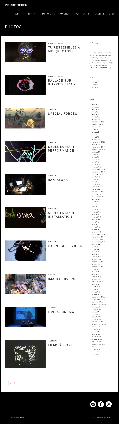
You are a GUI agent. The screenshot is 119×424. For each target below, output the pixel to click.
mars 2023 (96, 117)
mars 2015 (96, 227)
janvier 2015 (96, 232)
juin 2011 (95, 269)
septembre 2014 (98, 242)
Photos (95, 87)
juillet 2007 (96, 349)
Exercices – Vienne (66, 246)
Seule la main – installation (62, 215)
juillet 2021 (96, 129)
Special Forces (62, 113)
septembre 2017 (98, 197)
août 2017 (96, 199)
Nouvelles (18, 14)
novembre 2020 (98, 142)
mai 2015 (95, 222)
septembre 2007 (99, 344)
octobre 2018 (97, 174)
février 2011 (96, 277)
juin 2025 (95, 107)
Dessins (95, 85)
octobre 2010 (97, 282)
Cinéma (32, 14)
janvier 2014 (96, 259)
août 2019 (96, 152)
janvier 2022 (96, 119)
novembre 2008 (98, 322)
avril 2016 (95, 214)
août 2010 (96, 284)
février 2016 (96, 217)
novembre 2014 (98, 237)
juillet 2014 (96, 247)
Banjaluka (58, 180)
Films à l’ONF (60, 345)
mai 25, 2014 (52, 109)
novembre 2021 (98, 122)
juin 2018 (95, 179)
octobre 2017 (97, 194)
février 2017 (96, 212)
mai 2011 (95, 272)
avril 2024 (95, 114)
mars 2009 (96, 319)
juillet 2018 (96, 177)
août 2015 (96, 219)
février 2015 (96, 229)
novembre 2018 (98, 172)
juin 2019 (95, 157)
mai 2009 (96, 314)
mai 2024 (95, 112)
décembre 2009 (98, 297)
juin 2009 (95, 312)
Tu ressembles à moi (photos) (64, 49)
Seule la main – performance (62, 149)
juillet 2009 (96, 309)
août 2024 (96, 109)
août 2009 (96, 307)
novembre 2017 (98, 192)
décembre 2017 (98, 189)
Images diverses (64, 279)
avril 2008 (96, 334)
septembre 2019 (98, 149)
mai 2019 (95, 159)
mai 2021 (95, 134)
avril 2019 (95, 162)
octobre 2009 (97, 302)
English (95, 43)
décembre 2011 (98, 267)
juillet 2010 (96, 287)
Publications (83, 14)
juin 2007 (95, 352)
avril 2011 (95, 274)
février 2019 (96, 167)
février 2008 (97, 339)
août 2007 (96, 347)
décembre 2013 (98, 262)
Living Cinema (61, 312)
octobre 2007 (97, 342)
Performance (48, 14)
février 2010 (96, 294)
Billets (94, 82)
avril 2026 (95, 104)
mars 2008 (96, 337)
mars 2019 (96, 164)
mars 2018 (96, 184)
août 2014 (96, 244)
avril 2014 (95, 254)
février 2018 (96, 187)
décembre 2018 (98, 169)
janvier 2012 (96, 264)
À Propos (100, 14)
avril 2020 (96, 144)
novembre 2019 (98, 147)
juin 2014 (95, 249)
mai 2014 (95, 252)
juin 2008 (95, 332)
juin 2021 (95, 132)
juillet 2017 (96, 202)
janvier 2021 (96, 139)
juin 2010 (95, 289)
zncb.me (107, 417)
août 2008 (96, 327)
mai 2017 (95, 204)
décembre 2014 (98, 234)
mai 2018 (95, 182)
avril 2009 (96, 317)
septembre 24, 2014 (55, 43)
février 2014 (96, 257)
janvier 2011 (96, 279)
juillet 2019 (96, 154)
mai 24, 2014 (52, 275)
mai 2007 (96, 354)
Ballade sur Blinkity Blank (62, 82)
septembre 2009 (99, 304)
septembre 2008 (99, 324)
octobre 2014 (97, 239)
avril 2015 (95, 224)
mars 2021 (96, 137)
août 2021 (96, 127)
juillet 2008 (96, 329)
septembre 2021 (98, 124)
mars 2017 (96, 209)
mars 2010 (96, 292)
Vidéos (94, 90)
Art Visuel (66, 14)
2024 (111, 14)
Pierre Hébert (17, 5)
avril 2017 (95, 207)
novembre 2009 (98, 299)
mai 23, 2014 (52, 308)
